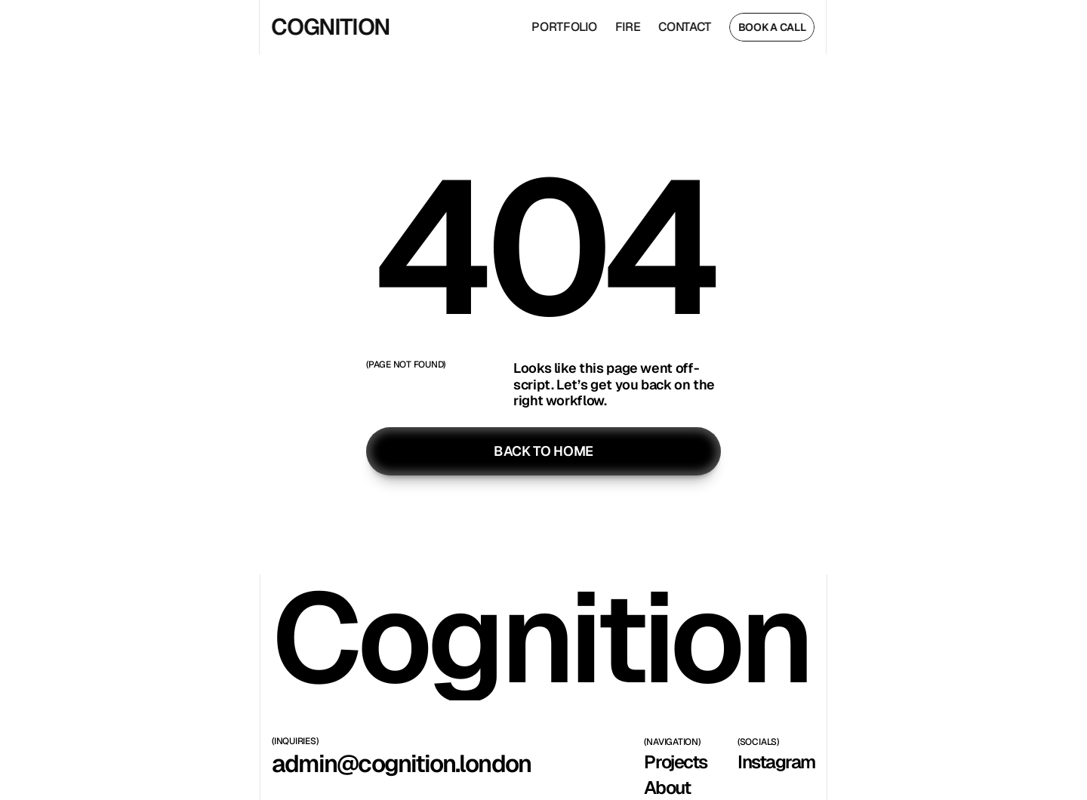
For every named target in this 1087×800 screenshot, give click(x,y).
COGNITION (328, 27)
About (667, 787)
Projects (675, 762)
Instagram (776, 762)
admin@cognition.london (401, 763)
